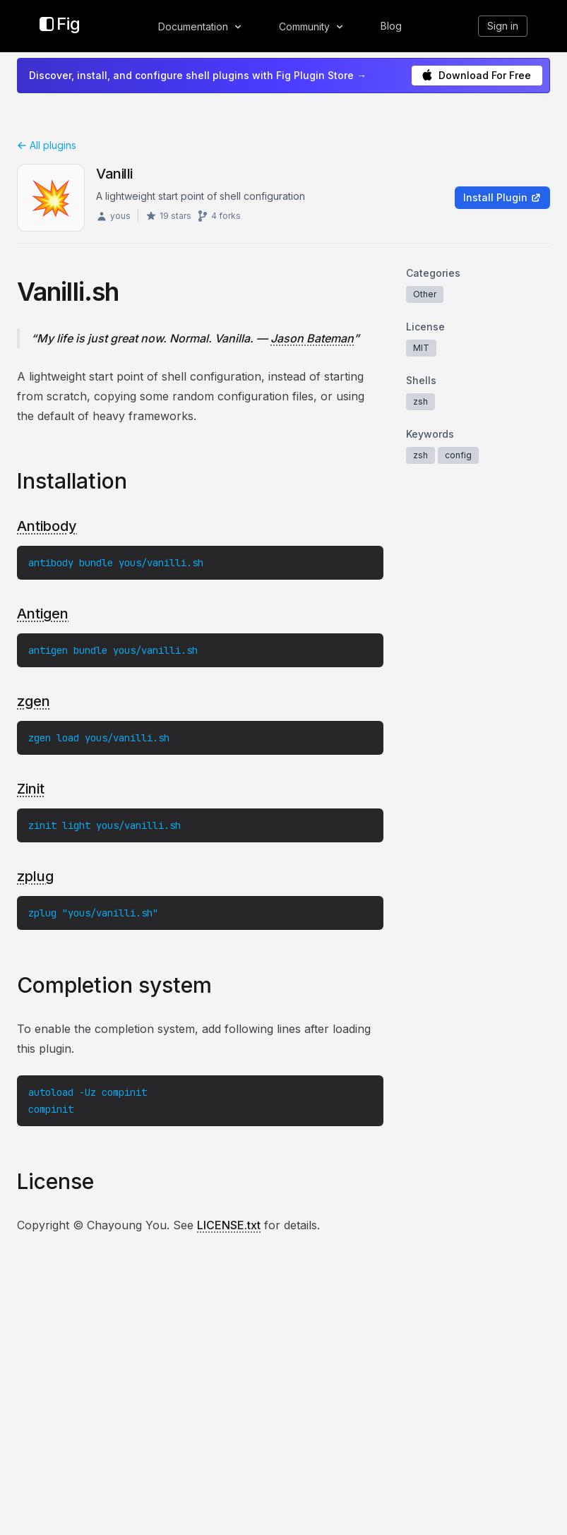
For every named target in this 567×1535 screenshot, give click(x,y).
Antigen (42, 613)
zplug (35, 876)
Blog (391, 26)
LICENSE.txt (229, 1225)
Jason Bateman (312, 338)
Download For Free (476, 75)
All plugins (46, 145)
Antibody (47, 526)
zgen (33, 701)
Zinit (30, 788)
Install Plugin (502, 197)
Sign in (502, 26)
